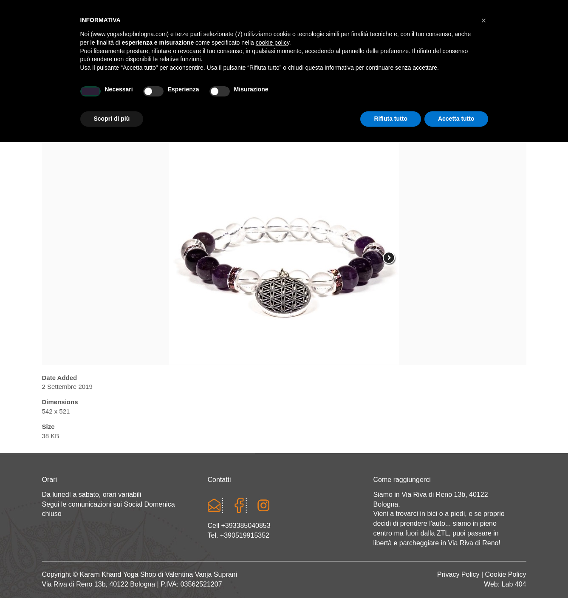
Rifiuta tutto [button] (390, 574)
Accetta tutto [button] (456, 574)
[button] (484, 476)
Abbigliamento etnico (409, 96)
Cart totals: (71, 8)
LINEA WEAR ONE (320, 96)
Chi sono (121, 96)
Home (75, 96)
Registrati (452, 8)
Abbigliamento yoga (233, 96)
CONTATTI (486, 96)
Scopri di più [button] (112, 574)
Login (419, 8)
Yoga (166, 96)
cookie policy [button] (272, 498)
